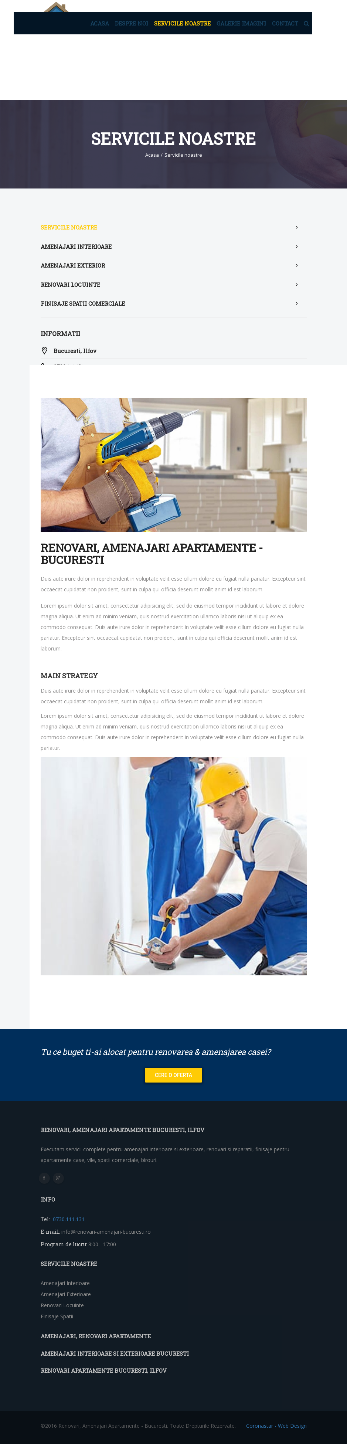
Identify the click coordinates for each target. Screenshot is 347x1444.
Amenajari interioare (76, 246)
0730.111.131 (68, 1219)
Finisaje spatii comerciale (83, 303)
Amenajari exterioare (66, 1294)
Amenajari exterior (73, 265)
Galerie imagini (241, 23)
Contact (285, 23)
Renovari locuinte (70, 284)
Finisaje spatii (57, 1316)
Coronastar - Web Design (276, 1425)
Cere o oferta (173, 1075)
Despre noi (131, 23)
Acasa (99, 23)
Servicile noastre (182, 23)
